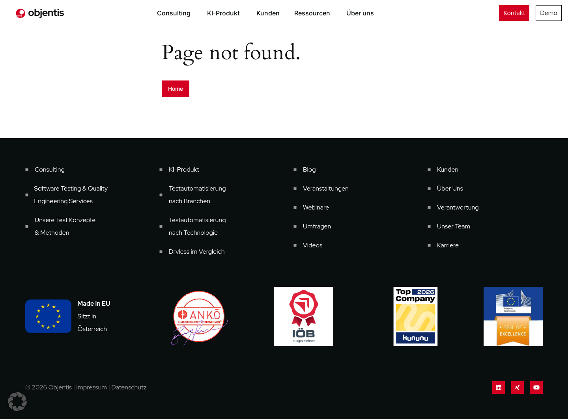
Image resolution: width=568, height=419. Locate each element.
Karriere (448, 245)
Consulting (50, 169)
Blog (309, 169)
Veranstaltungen (326, 188)
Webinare (316, 207)
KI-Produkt (184, 169)
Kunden (447, 169)
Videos (312, 245)
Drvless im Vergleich (197, 251)
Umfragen (317, 226)
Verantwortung (458, 207)
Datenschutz (128, 387)
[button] (17, 401)
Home (175, 88)
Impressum (91, 387)
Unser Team (453, 226)
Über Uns (450, 188)
